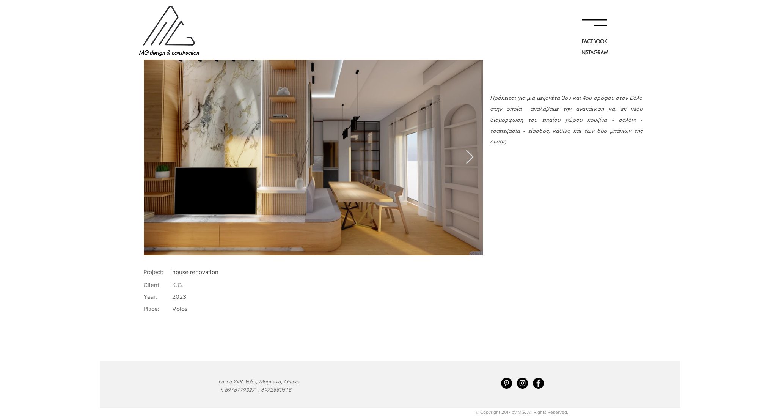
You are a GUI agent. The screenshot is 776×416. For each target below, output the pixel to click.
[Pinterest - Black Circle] (506, 383)
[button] (594, 22)
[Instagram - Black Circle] (522, 383)
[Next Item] (469, 157)
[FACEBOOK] (594, 41)
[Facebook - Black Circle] (538, 383)
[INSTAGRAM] (594, 52)
